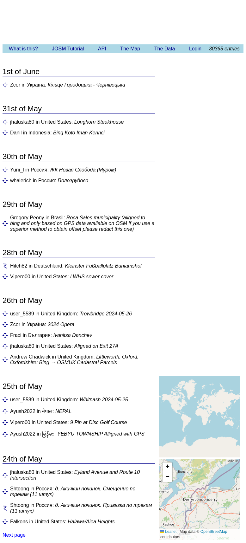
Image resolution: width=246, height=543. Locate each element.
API (102, 48)
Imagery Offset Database (123, 22)
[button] (167, 467)
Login (195, 48)
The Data (164, 48)
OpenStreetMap (213, 531)
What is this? (23, 48)
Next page (14, 535)
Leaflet (168, 531)
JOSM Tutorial (68, 48)
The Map (130, 48)
